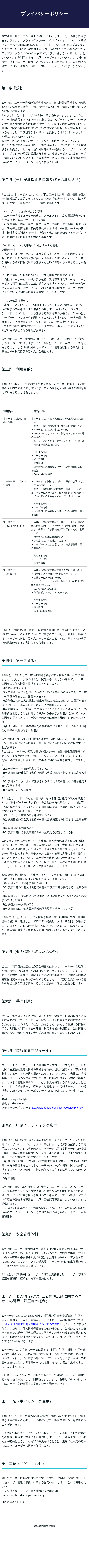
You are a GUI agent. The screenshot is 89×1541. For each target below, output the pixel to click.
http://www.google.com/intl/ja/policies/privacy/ (57, 1107)
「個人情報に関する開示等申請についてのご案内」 (32, 1324)
